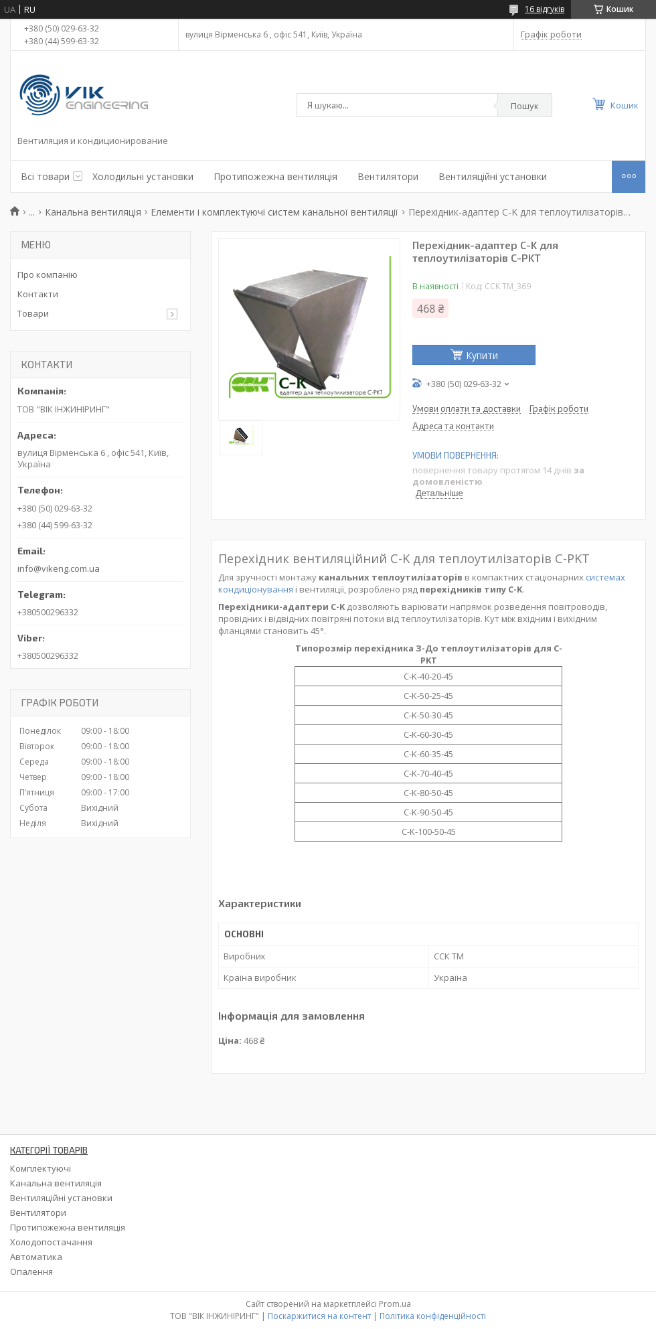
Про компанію (47, 274)
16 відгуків (544, 9)
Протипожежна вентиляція (275, 176)
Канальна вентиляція (93, 212)
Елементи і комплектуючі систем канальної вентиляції (274, 212)
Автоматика (36, 1257)
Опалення (31, 1271)
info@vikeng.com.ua (58, 568)
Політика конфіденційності (433, 1316)
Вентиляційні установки (492, 176)
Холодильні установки (142, 176)
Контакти (37, 294)
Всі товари (45, 176)
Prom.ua (395, 1304)
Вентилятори (387, 176)
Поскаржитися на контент (319, 1316)
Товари (33, 313)
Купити (482, 355)
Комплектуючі (40, 1168)
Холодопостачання (51, 1242)
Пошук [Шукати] (525, 106)
